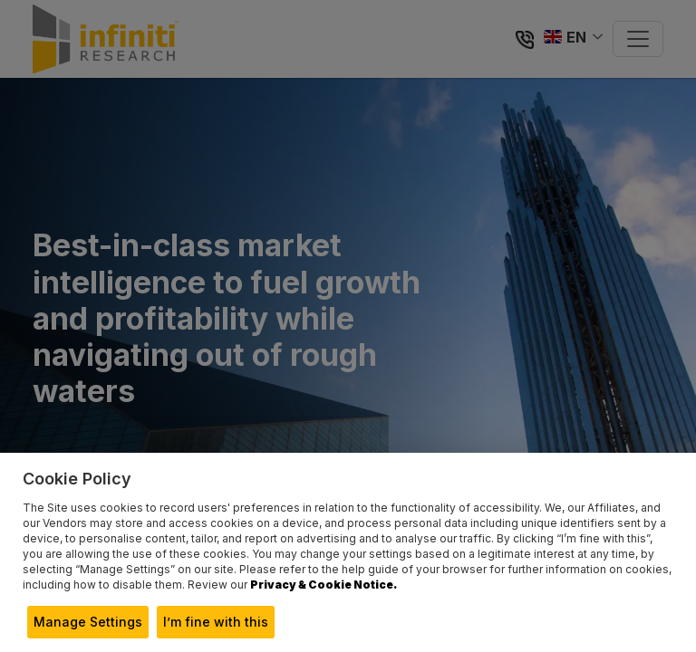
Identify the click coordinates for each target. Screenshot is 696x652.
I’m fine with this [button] (215, 621)
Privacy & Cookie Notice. (323, 584)
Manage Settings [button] (88, 621)
